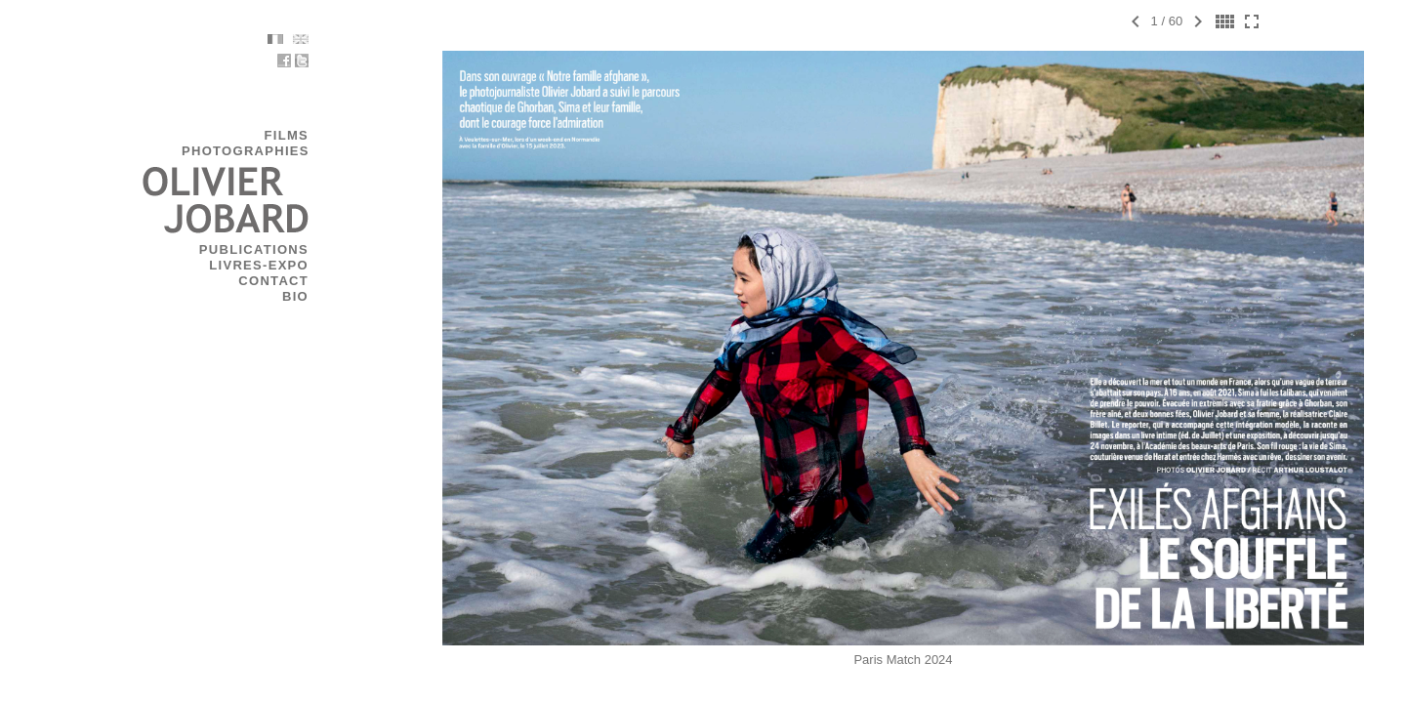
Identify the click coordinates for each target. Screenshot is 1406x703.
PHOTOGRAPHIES (288, 151)
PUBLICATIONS (296, 249)
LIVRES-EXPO (301, 265)
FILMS (329, 135)
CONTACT (315, 280)
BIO (337, 296)
